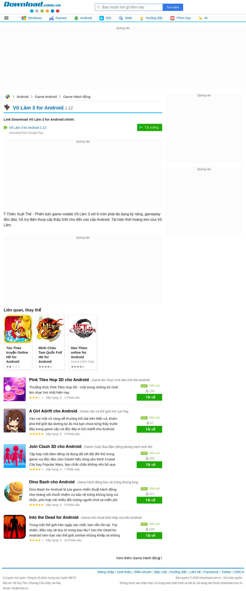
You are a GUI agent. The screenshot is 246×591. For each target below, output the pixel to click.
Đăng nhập (106, 572)
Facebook (211, 572)
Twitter (226, 572)
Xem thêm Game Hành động (138, 558)
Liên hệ (195, 572)
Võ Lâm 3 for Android (38, 107)
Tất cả (9, 18)
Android (22, 97)
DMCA (239, 572)
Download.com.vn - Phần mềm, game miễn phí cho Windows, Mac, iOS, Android (32, 7)
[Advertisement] (123, 62)
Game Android (46, 97)
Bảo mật (160, 572)
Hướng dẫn (178, 572)
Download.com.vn (7, 97)
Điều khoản (142, 572)
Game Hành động (76, 97)
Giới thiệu (124, 572)
